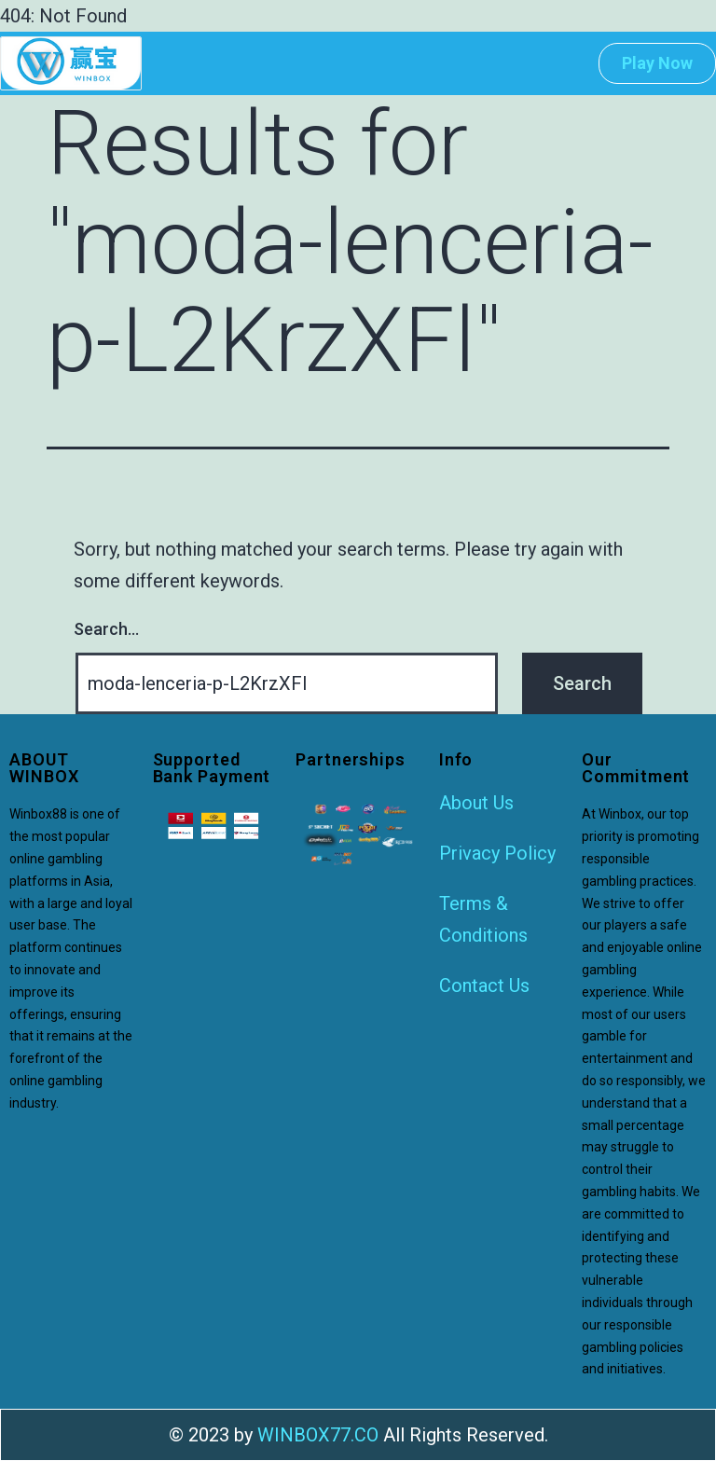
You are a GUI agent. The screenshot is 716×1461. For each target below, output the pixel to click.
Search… (106, 629)
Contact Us (484, 985)
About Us (476, 803)
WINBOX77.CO (318, 1435)
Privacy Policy (497, 853)
